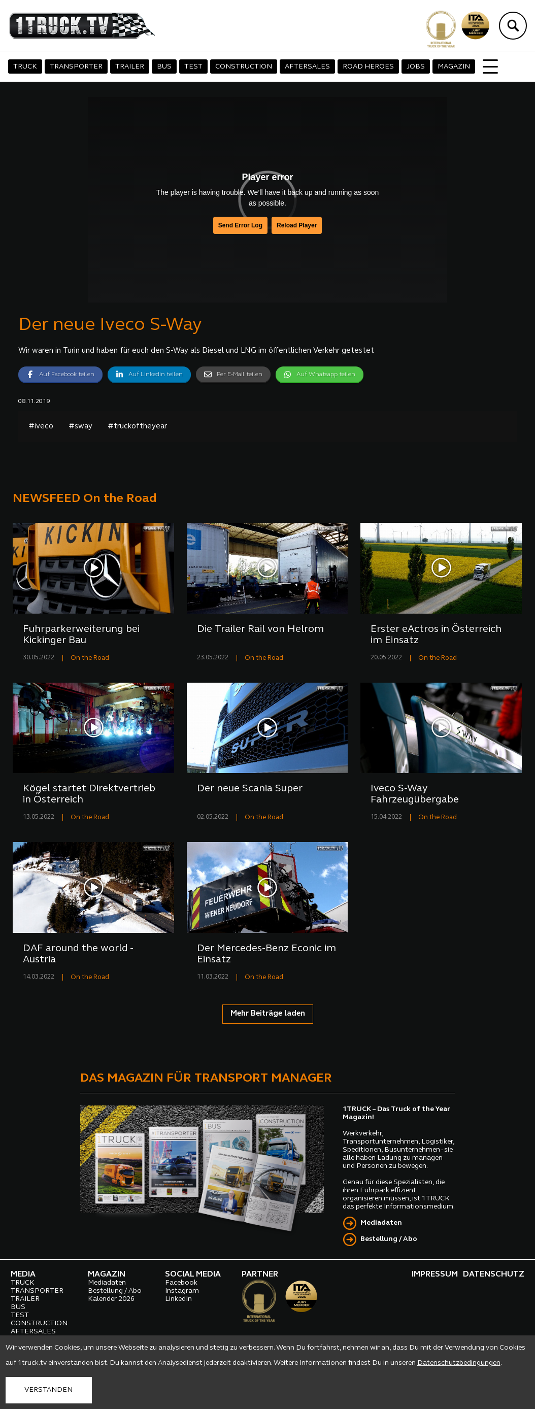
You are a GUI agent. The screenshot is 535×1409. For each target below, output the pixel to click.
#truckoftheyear (137, 426)
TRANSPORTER (76, 67)
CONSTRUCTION (243, 67)
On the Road (90, 658)
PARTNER (260, 1274)
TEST (193, 67)
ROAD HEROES (368, 67)
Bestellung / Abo (388, 1239)
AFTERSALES (307, 67)
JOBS (416, 67)
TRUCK (25, 67)
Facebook (181, 1283)
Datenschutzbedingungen (458, 1363)
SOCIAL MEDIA (193, 1274)
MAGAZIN (454, 67)
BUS (164, 67)
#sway (80, 426)
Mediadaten (381, 1223)
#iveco (40, 426)
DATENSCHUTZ (493, 1274)
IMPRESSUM (435, 1274)
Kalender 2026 (111, 1299)
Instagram (182, 1291)
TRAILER (129, 67)
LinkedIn (178, 1299)
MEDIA (23, 1274)
